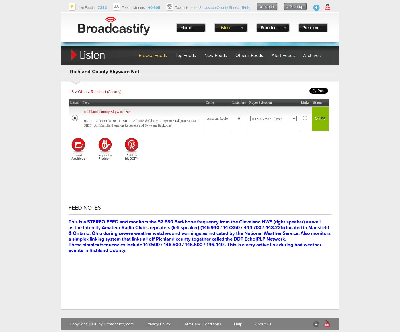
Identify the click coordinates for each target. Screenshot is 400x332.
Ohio (82, 91)
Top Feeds (185, 55)
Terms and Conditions (202, 324)
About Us (263, 324)
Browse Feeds (153, 55)
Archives (312, 55)
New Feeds (215, 55)
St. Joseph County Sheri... (224, 7)
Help (238, 324)
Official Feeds (249, 55)
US (71, 91)
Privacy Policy (158, 324)
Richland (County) (106, 91)
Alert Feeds (283, 55)
